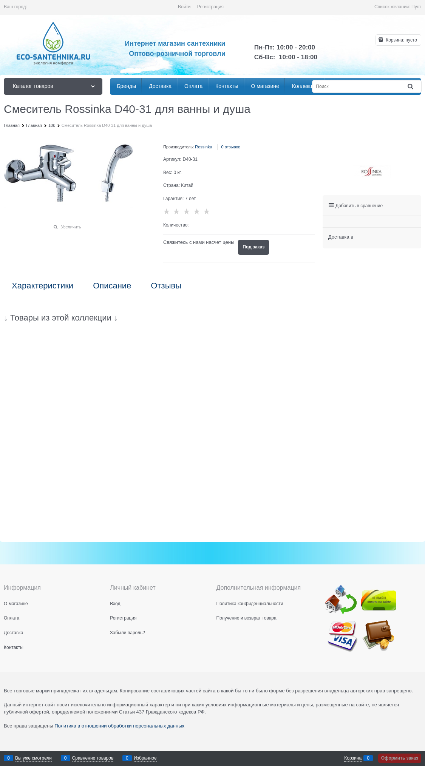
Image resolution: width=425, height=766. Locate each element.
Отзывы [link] (166, 286)
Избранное (145, 758)
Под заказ (253, 247)
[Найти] (411, 86)
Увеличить (71, 227)
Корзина (353, 758)
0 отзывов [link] (231, 147)
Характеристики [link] (42, 286)
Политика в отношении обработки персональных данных (119, 726)
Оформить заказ (399, 758)
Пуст (416, 6)
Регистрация (210, 6)
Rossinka (203, 147)
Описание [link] (112, 286)
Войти (184, 6)
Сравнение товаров (93, 758)
